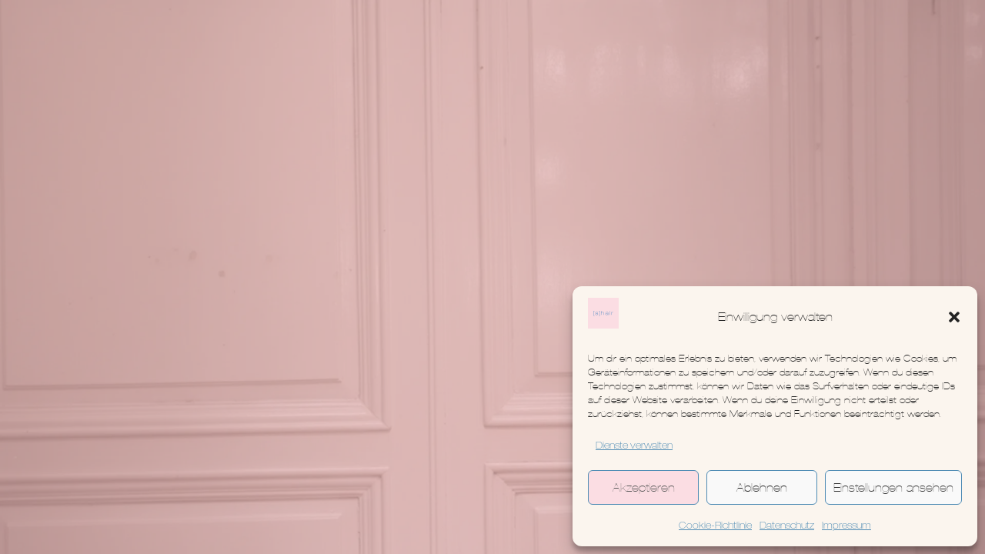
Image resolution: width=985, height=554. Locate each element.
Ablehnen (761, 487)
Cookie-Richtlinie (715, 526)
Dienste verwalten (634, 446)
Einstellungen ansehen (893, 487)
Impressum (846, 526)
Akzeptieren (644, 487)
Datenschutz (787, 526)
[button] (954, 317)
